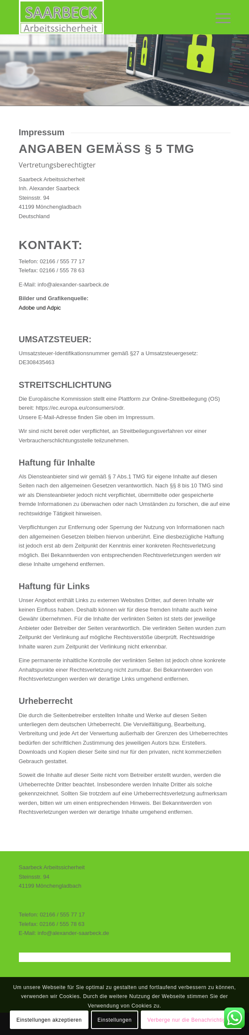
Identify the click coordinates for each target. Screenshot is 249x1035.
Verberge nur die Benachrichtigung (191, 1020)
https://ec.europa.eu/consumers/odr (79, 408)
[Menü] (219, 17)
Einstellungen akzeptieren (49, 1020)
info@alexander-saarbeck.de (73, 284)
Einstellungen (114, 1020)
